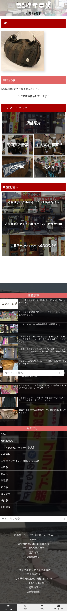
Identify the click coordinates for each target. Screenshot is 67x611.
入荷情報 (17, 167)
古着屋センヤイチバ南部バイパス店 (20, 460)
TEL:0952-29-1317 (33, 548)
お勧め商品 (7, 441)
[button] (64, 519)
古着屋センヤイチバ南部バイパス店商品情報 (33, 224)
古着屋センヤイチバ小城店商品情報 (33, 245)
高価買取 (5, 507)
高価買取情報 (17, 145)
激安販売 (5, 494)
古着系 (4, 467)
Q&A (3, 434)
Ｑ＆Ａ (49, 167)
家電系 (4, 480)
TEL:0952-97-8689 (33, 583)
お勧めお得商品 (49, 145)
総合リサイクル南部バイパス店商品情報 (33, 202)
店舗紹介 (33, 123)
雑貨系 (4, 500)
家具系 (4, 474)
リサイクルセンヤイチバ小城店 (18, 447)
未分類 (4, 487)
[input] (33, 519)
